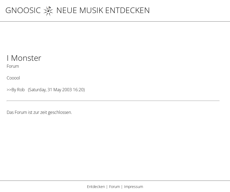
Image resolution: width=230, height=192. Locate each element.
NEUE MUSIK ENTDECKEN (96, 10)
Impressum (133, 186)
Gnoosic (23, 10)
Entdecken (96, 186)
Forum (114, 186)
